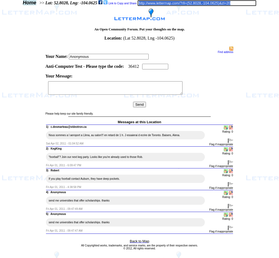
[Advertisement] (22, 127)
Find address (225, 52)
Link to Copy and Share (123, 3)
